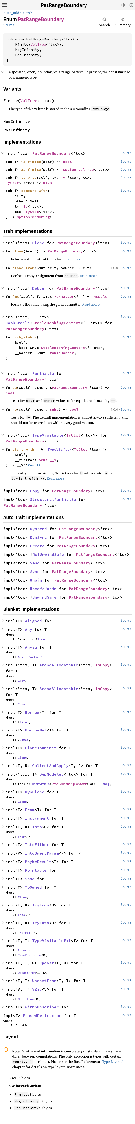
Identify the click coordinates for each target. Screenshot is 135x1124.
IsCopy (102, 664)
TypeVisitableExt (51, 940)
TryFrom (40, 905)
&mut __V (47, 460)
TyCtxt (12, 182)
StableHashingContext (56, 322)
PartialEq (43, 373)
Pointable (36, 870)
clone (17, 251)
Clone (38, 242)
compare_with (34, 190)
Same (30, 878)
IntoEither (37, 844)
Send (35, 563)
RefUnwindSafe (48, 554)
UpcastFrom (26, 973)
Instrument (37, 818)
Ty (63, 177)
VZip (37, 989)
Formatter (64, 296)
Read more (72, 259)
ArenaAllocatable (58, 664)
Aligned (33, 620)
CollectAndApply (50, 765)
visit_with (23, 449)
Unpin (36, 580)
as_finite (31, 169)
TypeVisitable (48, 435)
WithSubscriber (42, 1007)
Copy (35, 490)
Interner (25, 950)
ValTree (38, 44)
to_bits (29, 177)
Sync (35, 571)
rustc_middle (14, 13)
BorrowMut (36, 730)
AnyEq (31, 647)
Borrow (32, 712)
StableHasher (61, 353)
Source (8, 25)
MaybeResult (38, 861)
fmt (15, 296)
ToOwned (33, 887)
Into (37, 826)
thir (29, 13)
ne (14, 409)
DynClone (34, 791)
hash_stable (24, 337)
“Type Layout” (112, 1061)
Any (28, 629)
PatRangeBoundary (64, 5)
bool (67, 161)
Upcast (46, 962)
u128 (47, 182)
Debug (38, 288)
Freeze (37, 545)
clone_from (23, 268)
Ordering (41, 217)
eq (14, 387)
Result (100, 296)
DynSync (38, 537)
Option (69, 169)
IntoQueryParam (42, 853)
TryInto (40, 922)
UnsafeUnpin (43, 588)
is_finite (31, 161)
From (30, 809)
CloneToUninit (40, 747)
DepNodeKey (51, 774)
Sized (41, 639)
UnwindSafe (44, 597)
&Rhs (54, 409)
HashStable (18, 322)
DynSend (38, 528)
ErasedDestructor (42, 1015)
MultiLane (26, 999)
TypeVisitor (60, 449)
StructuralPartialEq (53, 499)
